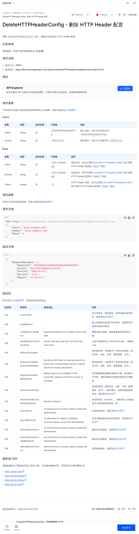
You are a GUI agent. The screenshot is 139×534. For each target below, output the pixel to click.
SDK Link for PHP (14, 484)
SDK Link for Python (16, 480)
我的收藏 (133, 14)
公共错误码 (17, 300)
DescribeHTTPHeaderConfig (108, 162)
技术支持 (108, 317)
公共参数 (70, 110)
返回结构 (46, 202)
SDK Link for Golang (16, 476)
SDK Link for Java (15, 471)
